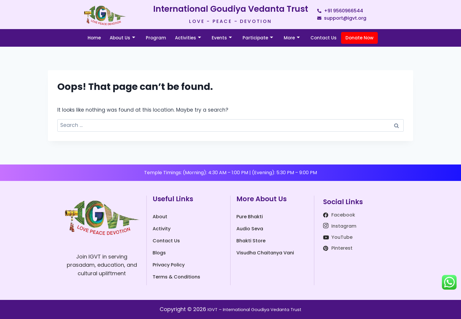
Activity (162, 228)
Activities (188, 38)
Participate (258, 38)
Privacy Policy (169, 264)
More (292, 38)
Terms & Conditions (176, 276)
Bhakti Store (250, 240)
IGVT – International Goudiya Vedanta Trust (254, 309)
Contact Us (323, 38)
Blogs (159, 252)
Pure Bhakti (249, 216)
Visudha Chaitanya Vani (265, 252)
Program (156, 38)
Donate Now (359, 38)
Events (222, 38)
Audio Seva (249, 228)
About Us (122, 38)
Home (94, 38)
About (160, 216)
